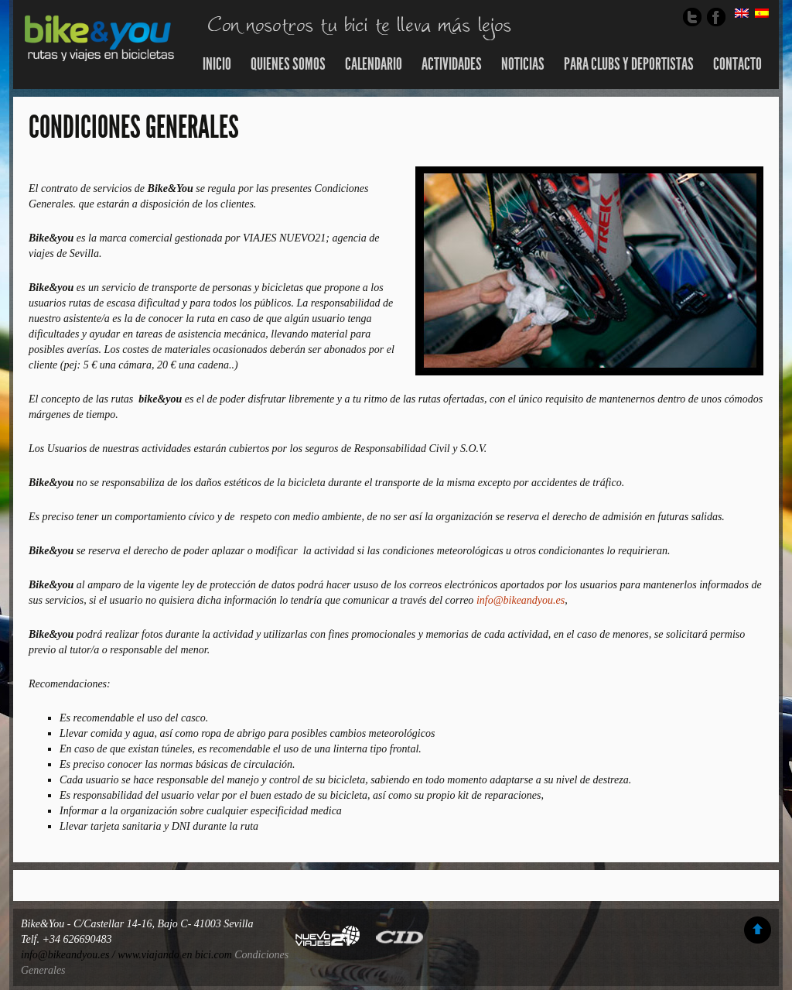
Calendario (373, 64)
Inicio (217, 64)
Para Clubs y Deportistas (629, 64)
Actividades (452, 64)
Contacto (737, 64)
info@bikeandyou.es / (69, 955)
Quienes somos (288, 64)
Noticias (522, 64)
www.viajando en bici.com (175, 955)
